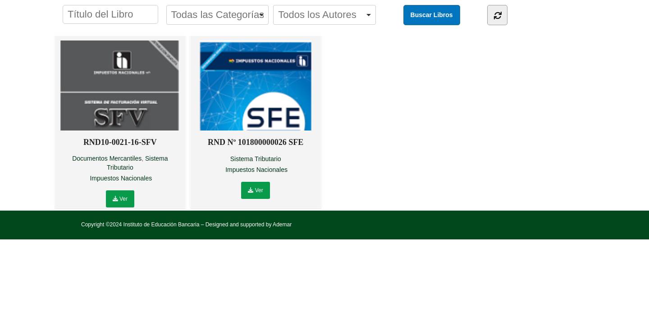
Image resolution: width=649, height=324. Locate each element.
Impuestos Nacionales (121, 178)
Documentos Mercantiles (107, 158)
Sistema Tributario (255, 158)
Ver (120, 199)
